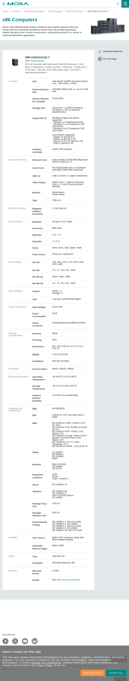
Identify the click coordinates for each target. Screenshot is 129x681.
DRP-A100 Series (75, 11)
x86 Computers (55, 11)
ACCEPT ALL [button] (116, 673)
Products (16, 11)
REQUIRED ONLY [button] (92, 673)
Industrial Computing (34, 11)
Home (5, 11)
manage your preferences (46, 662)
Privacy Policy (44, 665)
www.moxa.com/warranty (68, 580)
